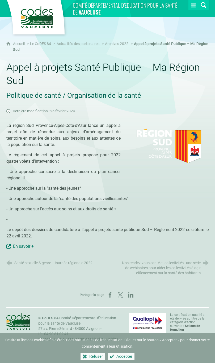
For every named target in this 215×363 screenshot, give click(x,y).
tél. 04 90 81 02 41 (53, 334)
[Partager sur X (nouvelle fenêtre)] (120, 294)
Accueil (19, 44)
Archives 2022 (116, 44)
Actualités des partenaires (78, 44)
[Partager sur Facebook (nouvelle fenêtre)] (110, 294)
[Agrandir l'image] (169, 145)
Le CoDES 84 (40, 44)
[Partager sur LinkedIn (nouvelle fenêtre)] (130, 294)
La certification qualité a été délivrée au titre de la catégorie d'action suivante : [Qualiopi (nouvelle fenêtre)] (187, 322)
